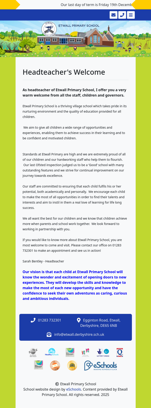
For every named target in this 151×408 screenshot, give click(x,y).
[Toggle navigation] (130, 15)
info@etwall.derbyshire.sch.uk (79, 334)
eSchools (73, 389)
